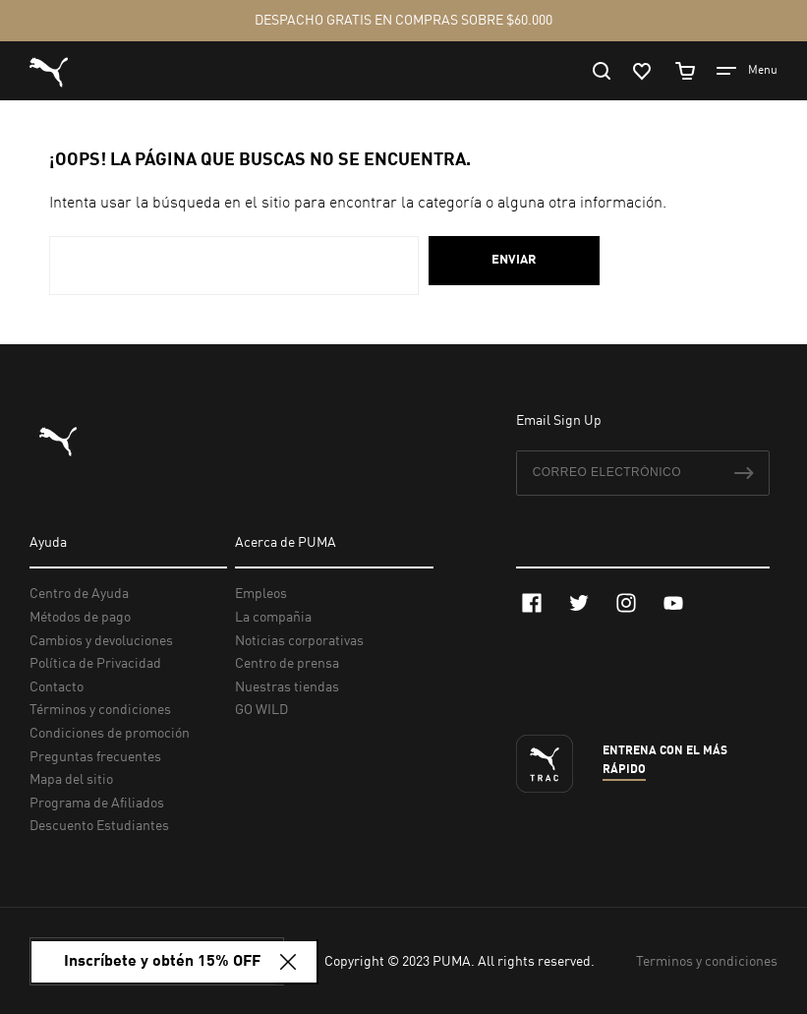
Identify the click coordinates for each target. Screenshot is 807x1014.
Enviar (514, 260)
